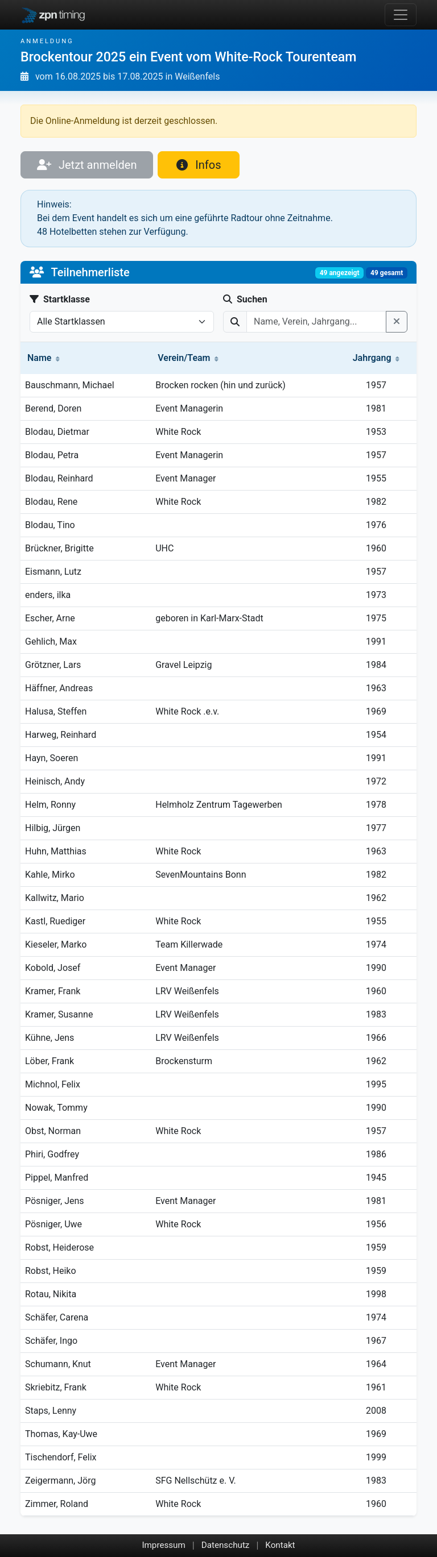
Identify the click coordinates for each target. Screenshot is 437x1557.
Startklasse (60, 299)
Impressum (163, 1545)
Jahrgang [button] (376, 357)
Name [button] (43, 357)
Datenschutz (225, 1545)
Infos (198, 165)
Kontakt (280, 1545)
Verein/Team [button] (188, 357)
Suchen (245, 299)
